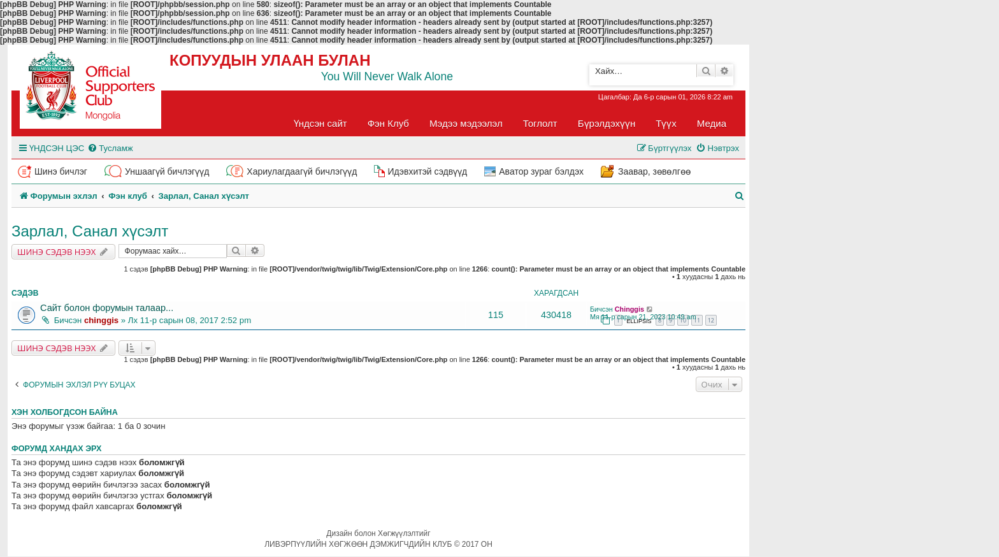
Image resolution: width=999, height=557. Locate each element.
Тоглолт (540, 123)
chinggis (101, 320)
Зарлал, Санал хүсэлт (89, 231)
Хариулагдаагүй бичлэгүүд (302, 171)
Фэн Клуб (388, 123)
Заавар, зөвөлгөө (654, 171)
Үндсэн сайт (320, 123)
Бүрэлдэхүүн (606, 123)
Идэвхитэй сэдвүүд (427, 171)
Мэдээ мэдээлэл (466, 123)
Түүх (666, 123)
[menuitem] (110, 148)
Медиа (711, 123)
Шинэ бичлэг (60, 171)
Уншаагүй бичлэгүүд (167, 171)
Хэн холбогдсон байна (64, 412)
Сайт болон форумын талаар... (106, 308)
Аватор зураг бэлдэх (541, 171)
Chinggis (629, 309)
